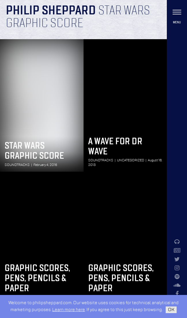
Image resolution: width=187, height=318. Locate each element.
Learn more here (68, 310)
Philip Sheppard (51, 11)
